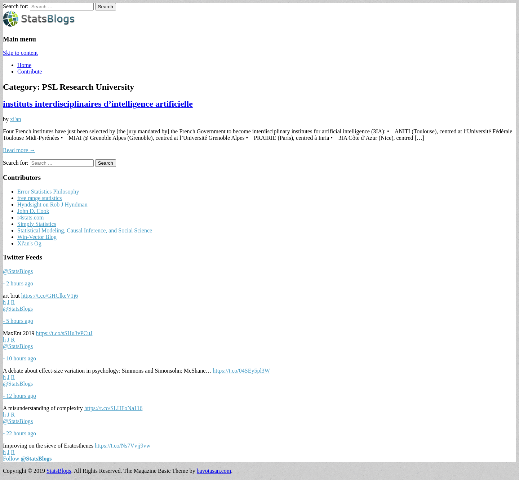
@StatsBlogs (18, 271)
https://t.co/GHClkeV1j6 (49, 296)
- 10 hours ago (19, 358)
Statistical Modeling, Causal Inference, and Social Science (84, 230)
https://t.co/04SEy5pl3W (241, 371)
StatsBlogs (58, 471)
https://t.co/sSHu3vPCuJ (64, 333)
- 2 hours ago (18, 283)
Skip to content (20, 53)
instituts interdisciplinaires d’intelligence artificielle (98, 103)
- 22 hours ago (19, 433)
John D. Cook (33, 211)
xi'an (15, 119)
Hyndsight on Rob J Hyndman (52, 204)
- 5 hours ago (18, 321)
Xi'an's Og (29, 243)
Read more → (19, 150)
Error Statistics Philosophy (48, 191)
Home (24, 65)
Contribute (29, 71)
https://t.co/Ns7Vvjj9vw (122, 446)
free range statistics (39, 198)
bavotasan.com (214, 471)
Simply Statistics (36, 224)
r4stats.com (30, 217)
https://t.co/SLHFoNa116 (113, 408)
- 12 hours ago (19, 396)
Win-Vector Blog (37, 237)
